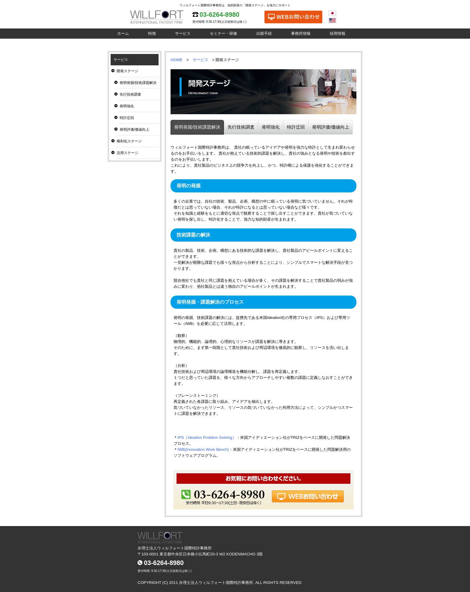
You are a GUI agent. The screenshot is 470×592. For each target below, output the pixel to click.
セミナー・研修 (223, 33)
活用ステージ (127, 153)
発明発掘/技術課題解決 (138, 83)
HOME (177, 60)
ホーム (123, 33)
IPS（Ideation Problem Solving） (206, 437)
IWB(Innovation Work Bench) (203, 449)
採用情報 (337, 33)
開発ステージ (127, 71)
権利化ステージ (129, 141)
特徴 (152, 33)
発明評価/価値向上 (134, 129)
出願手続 (264, 33)
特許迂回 (127, 118)
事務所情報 (301, 33)
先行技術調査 (130, 94)
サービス (183, 33)
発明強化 (127, 106)
